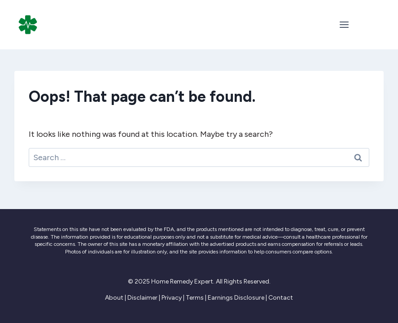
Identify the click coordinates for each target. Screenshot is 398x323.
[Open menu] (344, 24)
